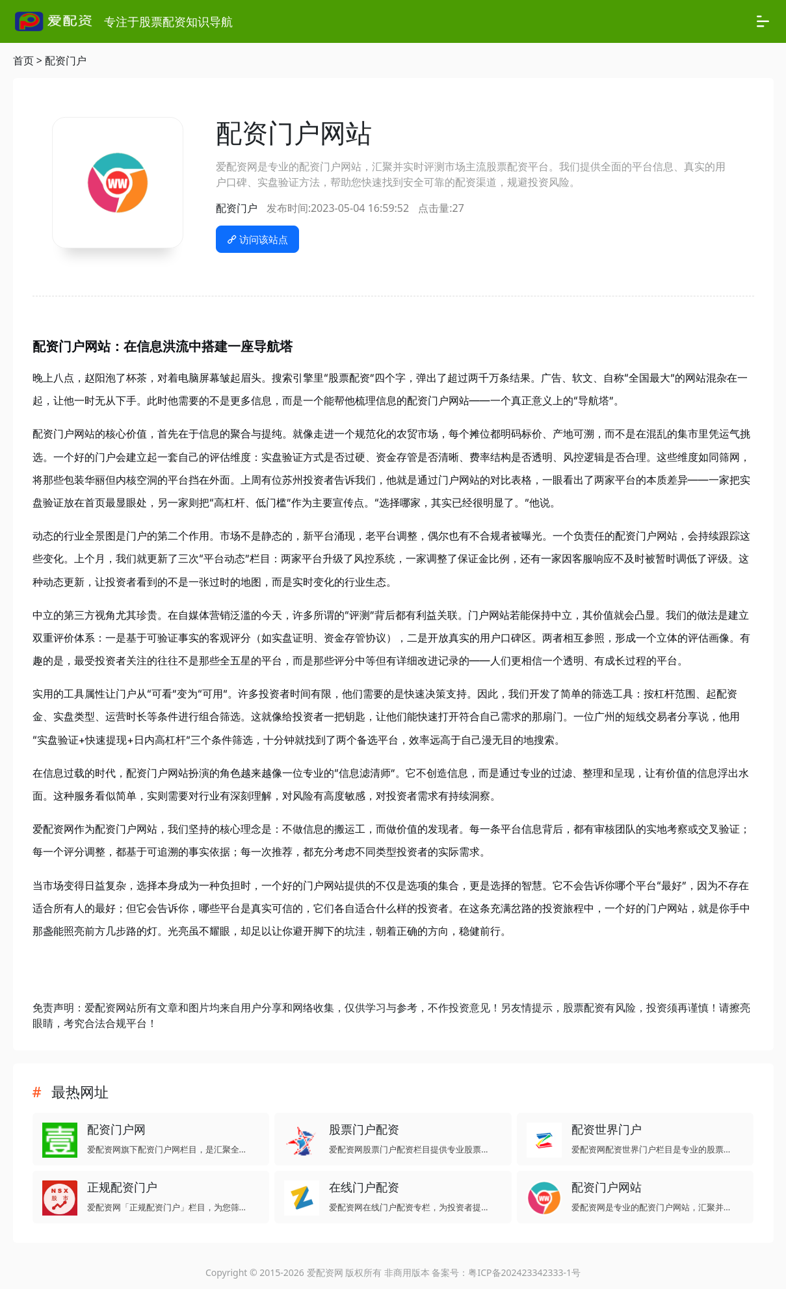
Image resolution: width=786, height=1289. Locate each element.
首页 (23, 60)
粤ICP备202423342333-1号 (524, 1272)
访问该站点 (258, 239)
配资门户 (65, 60)
